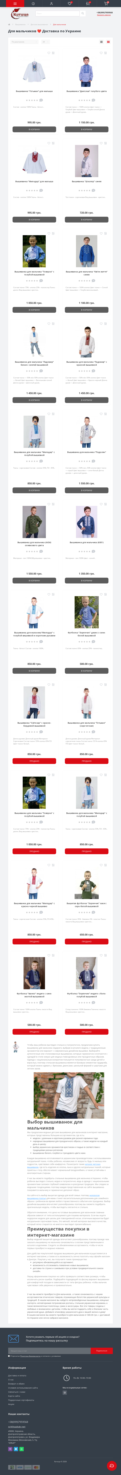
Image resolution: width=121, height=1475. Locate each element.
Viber (10, 1449)
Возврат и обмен (16, 1383)
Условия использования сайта (23, 1387)
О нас (11, 1379)
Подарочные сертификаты (21, 1400)
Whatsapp (21, 1449)
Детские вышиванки (39, 24)
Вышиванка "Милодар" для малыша (34, 181)
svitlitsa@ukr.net (16, 1426)
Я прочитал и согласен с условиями (35, 1356)
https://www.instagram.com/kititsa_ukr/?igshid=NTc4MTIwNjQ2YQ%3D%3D (65, 1393)
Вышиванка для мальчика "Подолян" (86, 452)
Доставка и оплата (17, 1375)
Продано (34, 761)
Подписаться (101, 1351)
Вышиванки (20, 24)
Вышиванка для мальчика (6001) (87, 542)
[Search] (83, 13)
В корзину (34, 129)
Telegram (16, 1449)
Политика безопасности (30, 1356)
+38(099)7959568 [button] (18, 1422)
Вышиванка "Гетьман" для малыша (34, 91)
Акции (11, 1404)
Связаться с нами (16, 1392)
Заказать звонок (104, 15)
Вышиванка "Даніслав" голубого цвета (87, 91)
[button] (51, 3)
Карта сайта (14, 1396)
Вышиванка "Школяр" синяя (86, 181)
